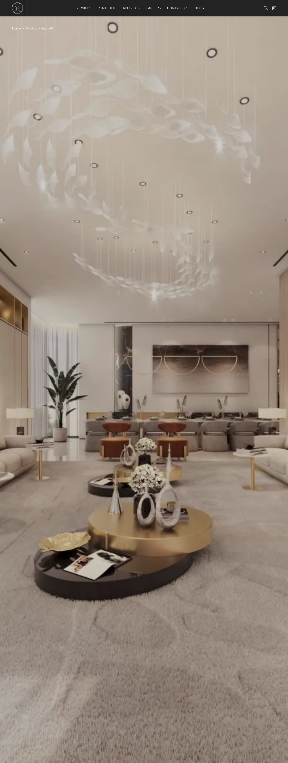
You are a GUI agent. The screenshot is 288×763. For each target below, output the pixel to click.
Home (16, 28)
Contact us (177, 8)
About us (131, 8)
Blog (199, 8)
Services (83, 8)
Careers (153, 8)
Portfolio (107, 8)
